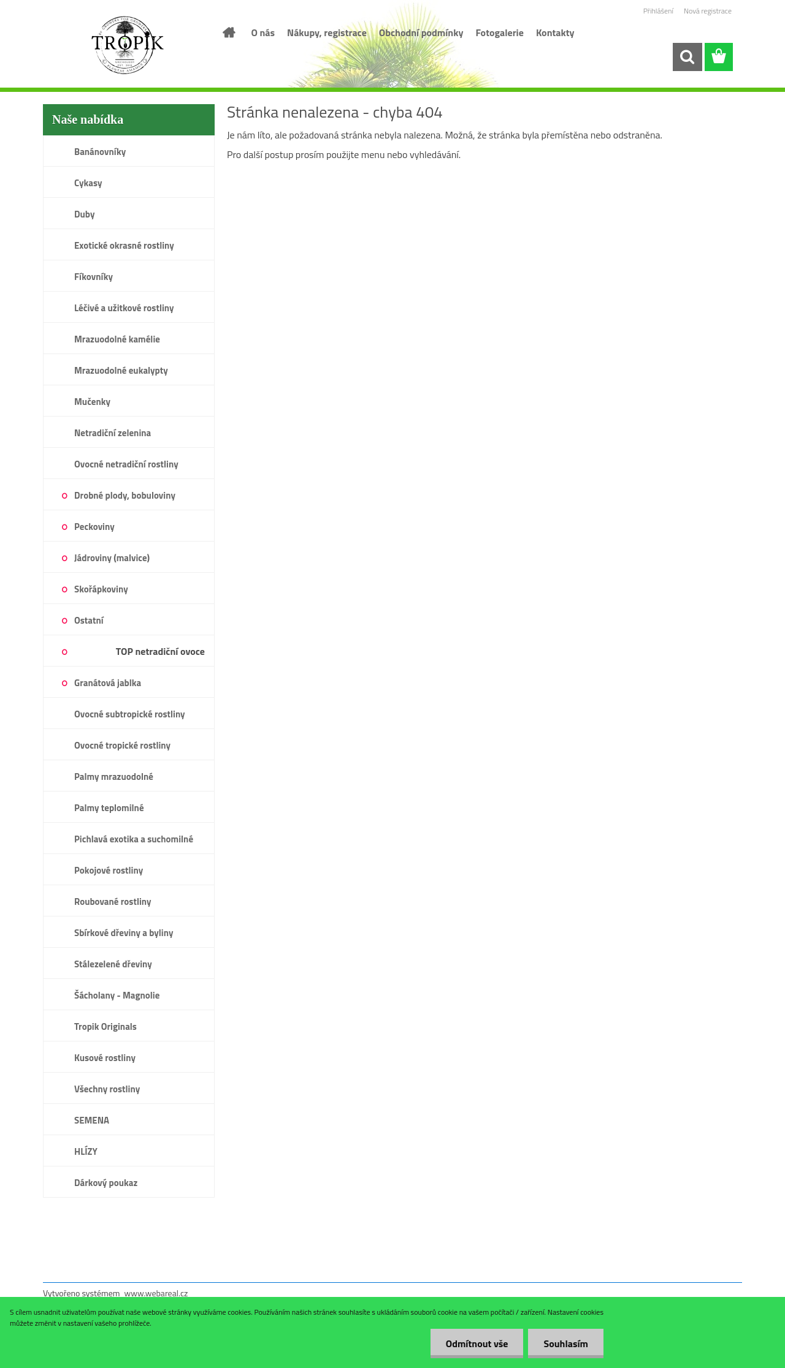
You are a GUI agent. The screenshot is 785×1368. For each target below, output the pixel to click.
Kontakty (555, 32)
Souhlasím (565, 1343)
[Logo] (127, 45)
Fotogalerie (499, 32)
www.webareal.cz (156, 1293)
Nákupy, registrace (327, 32)
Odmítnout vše (477, 1343)
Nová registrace (708, 11)
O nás (263, 32)
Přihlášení (658, 11)
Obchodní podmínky (421, 32)
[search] (687, 57)
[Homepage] (228, 32)
